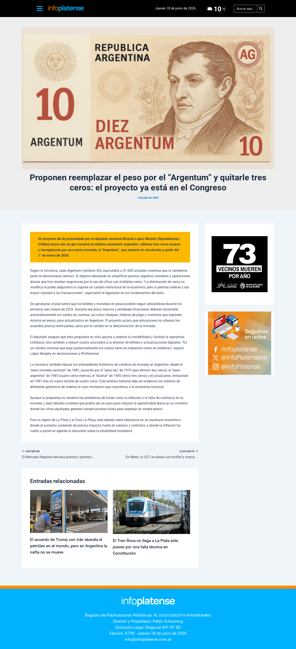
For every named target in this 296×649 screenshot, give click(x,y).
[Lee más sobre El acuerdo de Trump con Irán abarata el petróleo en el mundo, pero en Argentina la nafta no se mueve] (69, 511)
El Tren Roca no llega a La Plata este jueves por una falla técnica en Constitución (147, 547)
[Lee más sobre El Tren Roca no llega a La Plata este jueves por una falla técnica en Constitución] (151, 512)
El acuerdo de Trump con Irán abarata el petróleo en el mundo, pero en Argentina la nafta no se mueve (67, 546)
